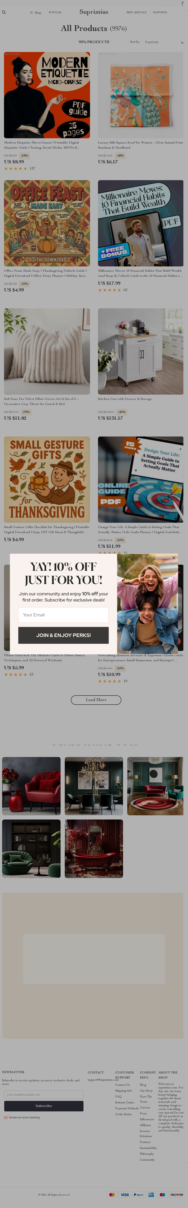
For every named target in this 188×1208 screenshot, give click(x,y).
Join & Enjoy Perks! (63, 635)
